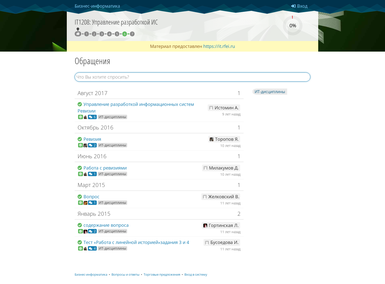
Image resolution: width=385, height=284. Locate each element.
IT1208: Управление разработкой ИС (116, 22)
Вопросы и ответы (125, 274)
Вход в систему (195, 274)
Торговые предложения (162, 274)
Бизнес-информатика (91, 274)
